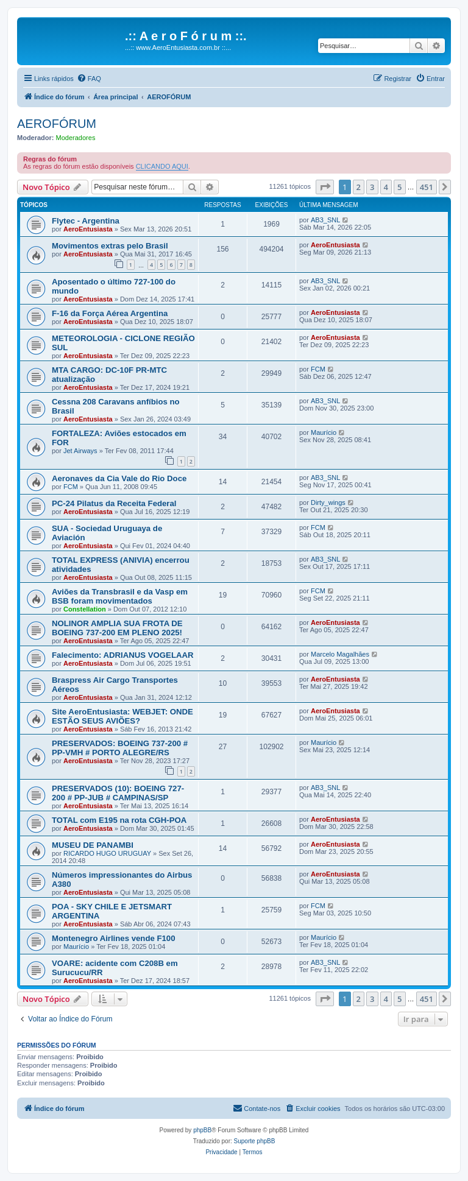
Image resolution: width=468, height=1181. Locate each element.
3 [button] (372, 187)
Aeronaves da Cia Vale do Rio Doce (119, 478)
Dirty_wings (328, 502)
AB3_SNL (325, 220)
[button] (325, 187)
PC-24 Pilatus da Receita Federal (114, 503)
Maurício (323, 432)
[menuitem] (89, 78)
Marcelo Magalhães (340, 654)
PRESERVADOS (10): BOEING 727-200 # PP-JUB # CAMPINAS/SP (118, 793)
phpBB (202, 1130)
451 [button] (426, 187)
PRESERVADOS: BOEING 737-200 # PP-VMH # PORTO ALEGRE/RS (120, 748)
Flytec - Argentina (85, 220)
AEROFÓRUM (56, 123)
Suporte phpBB (254, 1141)
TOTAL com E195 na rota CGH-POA (119, 820)
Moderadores (76, 137)
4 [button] (386, 187)
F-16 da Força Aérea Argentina (110, 313)
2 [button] (358, 187)
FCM (318, 369)
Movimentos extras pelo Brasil (110, 245)
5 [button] (399, 187)
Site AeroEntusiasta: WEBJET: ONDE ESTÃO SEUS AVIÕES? (122, 716)
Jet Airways (80, 450)
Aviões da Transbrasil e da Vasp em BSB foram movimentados (120, 596)
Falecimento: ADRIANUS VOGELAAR (123, 655)
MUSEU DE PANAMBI (92, 845)
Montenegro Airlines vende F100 (114, 938)
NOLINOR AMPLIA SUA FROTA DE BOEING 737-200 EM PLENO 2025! (117, 628)
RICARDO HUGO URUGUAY (107, 853)
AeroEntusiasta (88, 229)
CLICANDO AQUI (162, 166)
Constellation (84, 609)
